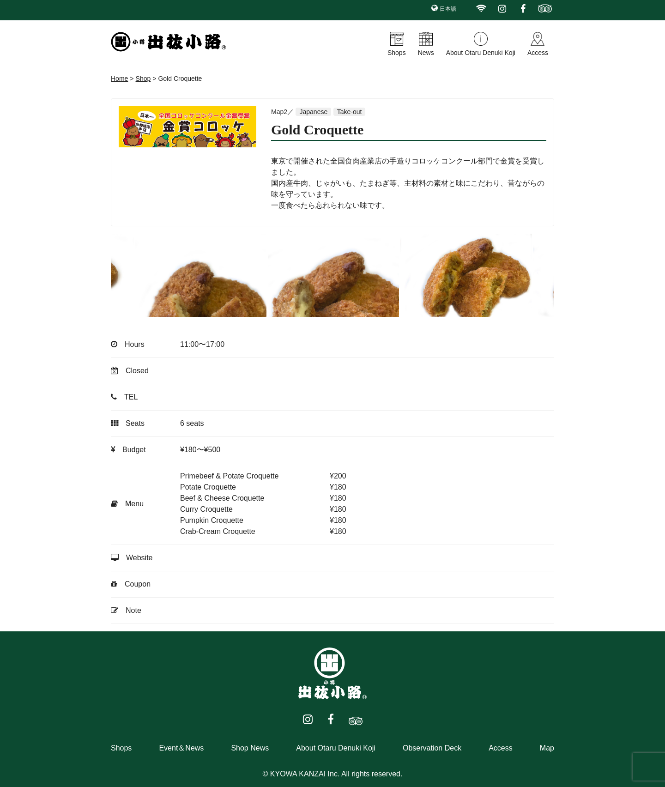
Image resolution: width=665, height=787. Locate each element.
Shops (396, 52)
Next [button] (538, 275)
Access (537, 52)
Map (547, 748)
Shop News (250, 748)
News (426, 52)
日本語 (448, 9)
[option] (218, 275)
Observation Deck (432, 748)
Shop (143, 78)
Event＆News (181, 748)
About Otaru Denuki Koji (480, 52)
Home (119, 78)
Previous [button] (127, 275)
